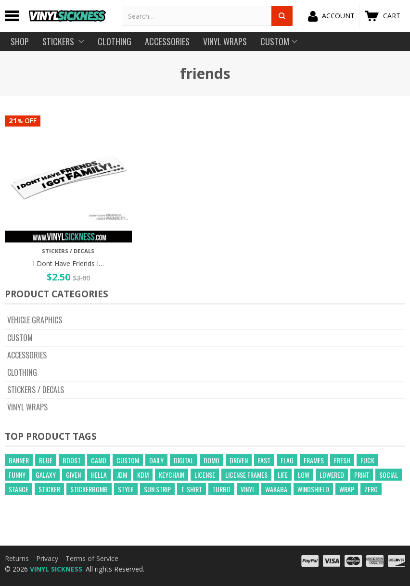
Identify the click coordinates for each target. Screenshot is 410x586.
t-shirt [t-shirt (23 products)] (191, 489)
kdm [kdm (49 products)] (143, 475)
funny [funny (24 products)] (17, 475)
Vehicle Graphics (34, 320)
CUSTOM (20, 338)
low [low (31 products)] (303, 475)
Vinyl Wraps (27, 407)
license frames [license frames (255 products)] (246, 475)
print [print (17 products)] (361, 475)
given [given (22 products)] (73, 475)
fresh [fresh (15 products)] (342, 460)
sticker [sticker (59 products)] (49, 489)
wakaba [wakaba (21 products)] (276, 489)
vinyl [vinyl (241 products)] (248, 489)
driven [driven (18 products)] (239, 460)
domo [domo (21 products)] (211, 460)
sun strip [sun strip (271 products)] (157, 489)
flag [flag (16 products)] (287, 460)
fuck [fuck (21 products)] (367, 460)
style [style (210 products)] (126, 489)
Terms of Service (91, 558)
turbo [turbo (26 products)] (221, 489)
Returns (17, 558)
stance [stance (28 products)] (18, 489)
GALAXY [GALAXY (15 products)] (46, 475)
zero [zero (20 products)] (371, 489)
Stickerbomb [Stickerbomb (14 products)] (89, 489)
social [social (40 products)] (388, 475)
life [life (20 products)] (283, 475)
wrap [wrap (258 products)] (346, 489)
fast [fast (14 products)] (264, 460)
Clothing (22, 372)
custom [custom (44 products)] (127, 460)
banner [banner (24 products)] (19, 460)
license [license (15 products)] (204, 475)
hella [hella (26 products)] (99, 475)
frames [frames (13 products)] (314, 460)
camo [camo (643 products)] (98, 460)
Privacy (47, 558)
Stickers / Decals (35, 389)
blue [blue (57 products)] (45, 460)
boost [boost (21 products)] (72, 460)
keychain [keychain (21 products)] (171, 475)
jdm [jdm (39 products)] (122, 475)
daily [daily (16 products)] (156, 460)
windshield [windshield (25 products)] (313, 489)
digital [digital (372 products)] (183, 460)
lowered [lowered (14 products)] (332, 475)
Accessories (27, 355)
